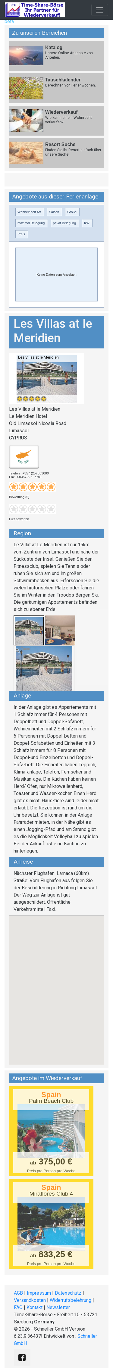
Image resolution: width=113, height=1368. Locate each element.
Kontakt (34, 1307)
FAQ (18, 1307)
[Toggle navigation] (99, 10)
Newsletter (58, 1307)
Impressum (39, 1293)
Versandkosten (30, 1300)
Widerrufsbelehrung (70, 1300)
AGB (18, 1293)
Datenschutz (68, 1293)
